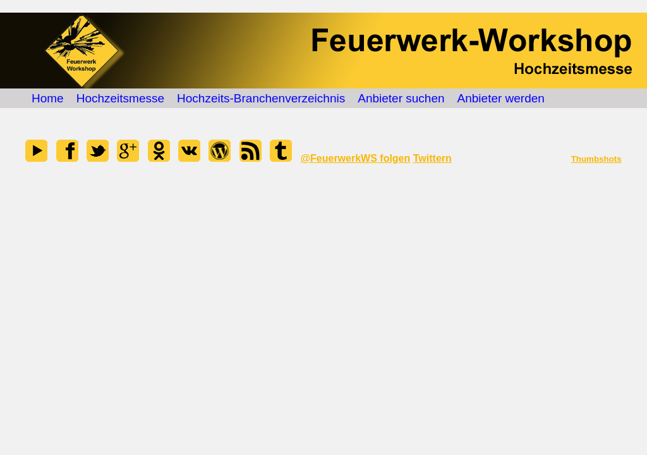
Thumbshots (596, 159)
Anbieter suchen (401, 98)
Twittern (432, 158)
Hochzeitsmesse (120, 98)
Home (48, 98)
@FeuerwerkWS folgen (355, 158)
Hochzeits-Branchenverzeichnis (261, 98)
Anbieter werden (501, 98)
